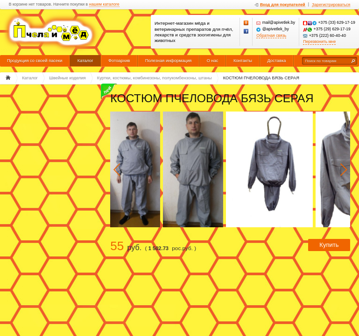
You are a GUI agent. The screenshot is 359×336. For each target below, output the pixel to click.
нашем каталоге (104, 4)
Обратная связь (271, 36)
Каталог (85, 60)
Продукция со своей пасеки (35, 60)
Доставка (276, 60)
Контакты (242, 60)
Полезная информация (168, 60)
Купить (328, 244)
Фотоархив (119, 60)
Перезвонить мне (319, 42)
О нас (212, 60)
